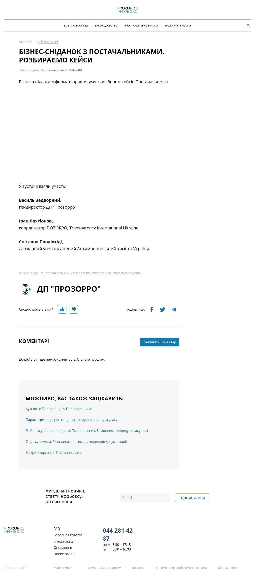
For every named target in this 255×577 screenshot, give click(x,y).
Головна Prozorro (68, 535)
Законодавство (106, 25)
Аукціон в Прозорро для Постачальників (59, 408)
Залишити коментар (159, 342)
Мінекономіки (228, 568)
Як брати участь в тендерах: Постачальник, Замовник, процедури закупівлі (87, 430)
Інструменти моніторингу (102, 568)
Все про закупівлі (76, 25)
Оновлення (63, 547)
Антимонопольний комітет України (181, 568)
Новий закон (64, 554)
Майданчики (63, 568)
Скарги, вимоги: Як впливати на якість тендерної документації (76, 441)
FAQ (57, 528)
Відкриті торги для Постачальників (54, 452)
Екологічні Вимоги (177, 25)
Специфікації (64, 541)
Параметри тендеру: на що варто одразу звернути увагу (71, 419)
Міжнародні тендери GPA (141, 25)
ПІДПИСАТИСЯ (192, 498)
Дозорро (138, 568)
